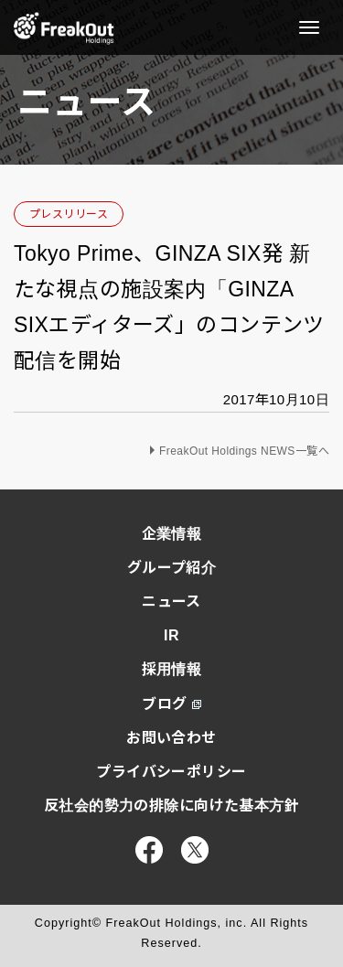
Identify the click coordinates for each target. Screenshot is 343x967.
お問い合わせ (171, 738)
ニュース (171, 601)
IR (171, 635)
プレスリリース (68, 214)
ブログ (171, 704)
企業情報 (172, 534)
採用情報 (172, 669)
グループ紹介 (172, 567)
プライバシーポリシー (171, 771)
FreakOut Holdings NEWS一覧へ (244, 451)
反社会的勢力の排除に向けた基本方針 (171, 805)
